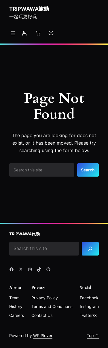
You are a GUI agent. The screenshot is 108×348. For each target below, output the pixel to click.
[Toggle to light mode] (51, 33)
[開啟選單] (12, 33)
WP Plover (42, 335)
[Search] (90, 249)
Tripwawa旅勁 (29, 8)
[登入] (24, 33)
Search (88, 169)
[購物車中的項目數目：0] (38, 33)
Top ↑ (93, 335)
